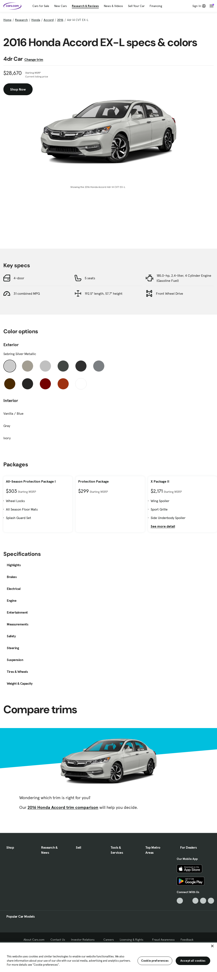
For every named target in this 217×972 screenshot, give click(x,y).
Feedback (187, 940)
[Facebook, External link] (188, 901)
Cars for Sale (40, 6)
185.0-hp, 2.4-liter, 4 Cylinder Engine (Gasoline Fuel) (184, 278)
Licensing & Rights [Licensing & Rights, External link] (133, 940)
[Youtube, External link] (195, 901)
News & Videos (113, 6)
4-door (19, 278)
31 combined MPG (27, 293)
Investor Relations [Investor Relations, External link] (84, 940)
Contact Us (57, 940)
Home (7, 20)
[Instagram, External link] (203, 901)
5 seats (90, 278)
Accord (49, 20)
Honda (35, 20)
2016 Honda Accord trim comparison (63, 807)
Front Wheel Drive (169, 293)
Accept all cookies (193, 960)
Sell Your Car (136, 6)
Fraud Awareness (163, 940)
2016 (60, 20)
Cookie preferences (155, 960)
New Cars (60, 6)
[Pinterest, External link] (211, 901)
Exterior (11, 344)
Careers (108, 940)
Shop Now (18, 89)
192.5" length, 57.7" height (103, 293)
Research (21, 20)
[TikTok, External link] (180, 901)
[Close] (212, 946)
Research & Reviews (85, 6)
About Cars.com (34, 940)
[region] (108, 957)
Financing (156, 6)
